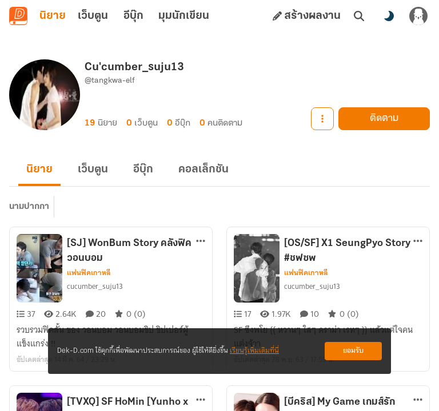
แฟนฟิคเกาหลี (89, 272)
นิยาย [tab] (52, 16)
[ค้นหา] (359, 16)
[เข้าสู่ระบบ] (418, 16)
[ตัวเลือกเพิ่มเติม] (200, 241)
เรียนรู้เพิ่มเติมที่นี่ (254, 350)
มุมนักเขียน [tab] (183, 16)
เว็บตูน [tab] (93, 16)
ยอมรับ (353, 350)
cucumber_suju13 (95, 286)
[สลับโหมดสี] (388, 16)
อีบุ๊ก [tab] (133, 16)
